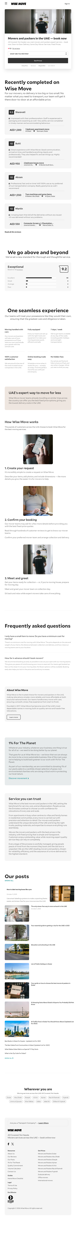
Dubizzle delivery (44, 1174)
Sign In (67, 4)
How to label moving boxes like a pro (19, 889)
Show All (9, 880)
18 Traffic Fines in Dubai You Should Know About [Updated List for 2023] (52, 1022)
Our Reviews (12, 1157)
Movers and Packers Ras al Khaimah (50, 1168)
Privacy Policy (12, 1188)
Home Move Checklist (15, 1178)
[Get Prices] (38, 60)
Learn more (13, 717)
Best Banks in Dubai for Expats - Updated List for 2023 (23, 1041)
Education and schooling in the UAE (43, 945)
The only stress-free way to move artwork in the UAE (49, 906)
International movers (45, 1180)
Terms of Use (12, 1185)
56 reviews (16, 48)
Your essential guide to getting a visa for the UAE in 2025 (50, 926)
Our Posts (11, 1160)
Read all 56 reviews (13, 232)
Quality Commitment (15, 1166)
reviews (20, 269)
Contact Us (12, 1171)
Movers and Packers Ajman (47, 1163)
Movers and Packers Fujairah (48, 1171)
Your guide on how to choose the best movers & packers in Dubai (50, 984)
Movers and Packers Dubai (47, 1154)
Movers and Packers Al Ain (47, 1166)
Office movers (43, 1177)
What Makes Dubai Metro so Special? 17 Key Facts (21, 1049)
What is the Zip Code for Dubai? (15, 1053)
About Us (11, 1154)
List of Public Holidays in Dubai (41, 964)
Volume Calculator (14, 1168)
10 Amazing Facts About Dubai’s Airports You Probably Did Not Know (52, 1003)
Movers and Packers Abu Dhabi (49, 1157)
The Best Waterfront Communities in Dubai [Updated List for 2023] (27, 1045)
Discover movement (18, 778)
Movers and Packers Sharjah (47, 1160)
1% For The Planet (14, 1163)
